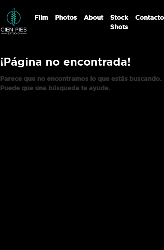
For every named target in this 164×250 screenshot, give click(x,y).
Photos (66, 18)
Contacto (149, 18)
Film (41, 18)
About (93, 18)
